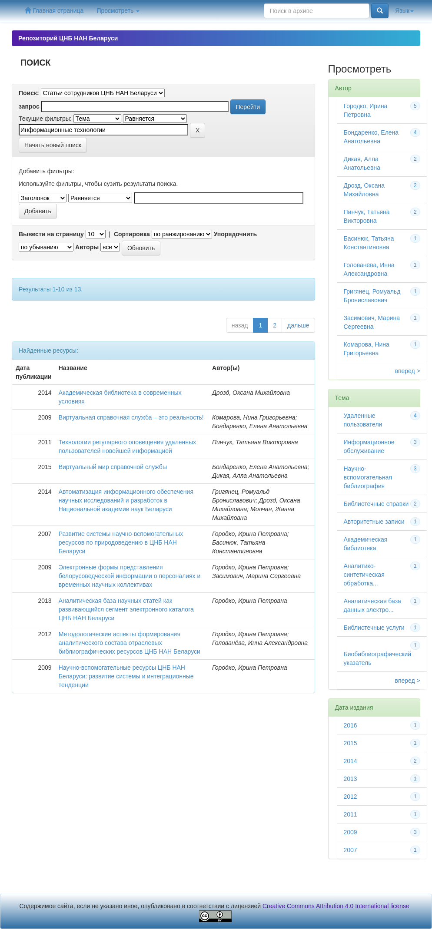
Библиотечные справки (376, 503)
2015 (350, 743)
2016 (350, 725)
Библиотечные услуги (374, 627)
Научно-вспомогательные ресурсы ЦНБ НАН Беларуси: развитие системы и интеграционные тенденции (126, 676)
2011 (350, 814)
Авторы (87, 247)
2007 (350, 849)
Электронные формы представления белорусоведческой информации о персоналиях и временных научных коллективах (130, 576)
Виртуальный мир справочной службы (113, 466)
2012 (350, 796)
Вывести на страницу (51, 234)
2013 (350, 778)
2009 (350, 832)
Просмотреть (118, 10)
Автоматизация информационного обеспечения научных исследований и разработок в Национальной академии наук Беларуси (126, 500)
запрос (29, 106)
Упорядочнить (235, 234)
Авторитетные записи (374, 521)
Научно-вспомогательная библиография (368, 477)
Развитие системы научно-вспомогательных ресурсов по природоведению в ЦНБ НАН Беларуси (121, 542)
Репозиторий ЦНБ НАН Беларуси (68, 38)
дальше (298, 325)
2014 (350, 760)
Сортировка (132, 234)
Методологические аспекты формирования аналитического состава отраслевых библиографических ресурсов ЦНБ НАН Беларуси (129, 643)
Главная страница (54, 10)
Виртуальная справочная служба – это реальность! (131, 417)
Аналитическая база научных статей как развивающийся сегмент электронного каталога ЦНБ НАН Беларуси (126, 609)
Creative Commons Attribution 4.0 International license (336, 906)
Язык (404, 10)
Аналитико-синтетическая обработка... (364, 574)
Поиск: (29, 92)
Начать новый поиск (52, 145)
